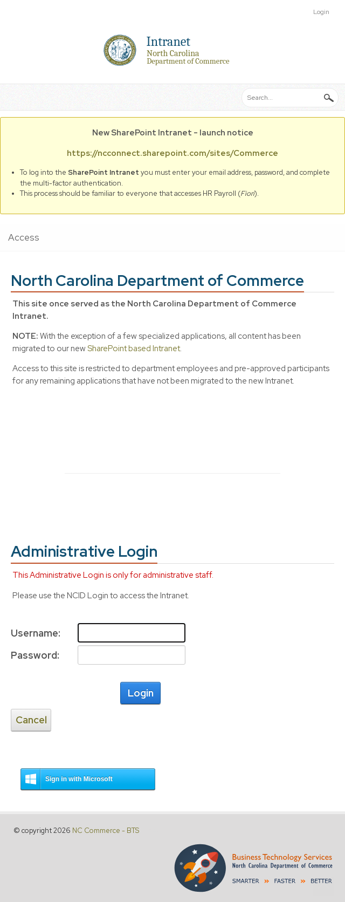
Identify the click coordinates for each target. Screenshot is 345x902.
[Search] (290, 97)
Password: (34, 655)
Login (321, 12)
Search (329, 97)
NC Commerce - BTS (105, 830)
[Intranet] (172, 50)
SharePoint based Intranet (133, 348)
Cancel (31, 720)
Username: (34, 633)
